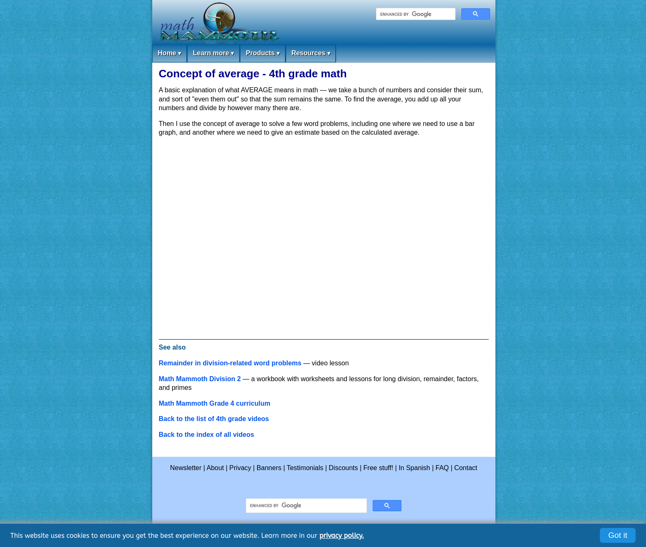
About (215, 467)
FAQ (442, 467)
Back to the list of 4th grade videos (214, 418)
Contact (465, 467)
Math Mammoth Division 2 (200, 378)
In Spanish (414, 467)
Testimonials (305, 467)
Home (169, 53)
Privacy (240, 467)
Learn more (213, 53)
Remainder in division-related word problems (230, 363)
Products (263, 53)
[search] (415, 14)
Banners (269, 467)
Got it (617, 535)
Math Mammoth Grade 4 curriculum (215, 403)
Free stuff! (379, 467)
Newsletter (186, 467)
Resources (310, 53)
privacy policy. (341, 536)
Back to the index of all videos (206, 434)
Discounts (343, 467)
